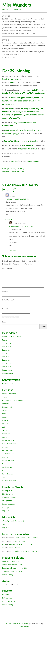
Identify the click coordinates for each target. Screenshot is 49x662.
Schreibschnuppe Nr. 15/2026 (12, 571)
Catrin (4, 410)
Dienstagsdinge (7, 494)
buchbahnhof (7, 407)
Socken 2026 (6, 343)
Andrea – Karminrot (9, 394)
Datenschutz (6, 9)
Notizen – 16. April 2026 (10, 561)
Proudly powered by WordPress (17, 623)
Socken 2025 (6, 347)
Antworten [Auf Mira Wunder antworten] (12, 250)
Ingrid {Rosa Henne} (9, 444)
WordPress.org (7, 604)
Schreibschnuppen (8, 497)
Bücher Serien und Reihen (11, 337)
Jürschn (5, 447)
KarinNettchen (7, 450)
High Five (5, 511)
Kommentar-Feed (8, 601)
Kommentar (7, 269)
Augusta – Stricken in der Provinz (14, 400)
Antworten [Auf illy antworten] (9, 219)
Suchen (4, 322)
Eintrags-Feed (7, 598)
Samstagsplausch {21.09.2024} (13, 169)
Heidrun (5, 437)
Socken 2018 (6, 367)
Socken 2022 (6, 357)
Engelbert (5, 420)
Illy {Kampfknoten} (8, 440)
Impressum (24, 9)
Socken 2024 (6, 350)
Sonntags (5, 507)
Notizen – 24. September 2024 (13, 171)
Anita (4, 544)
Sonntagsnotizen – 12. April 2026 (26, 538)
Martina (5, 457)
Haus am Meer (7, 370)
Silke (3, 477)
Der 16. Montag (20, 541)
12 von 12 (5, 524)
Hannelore (6, 434)
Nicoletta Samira (8, 467)
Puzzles (4, 340)
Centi (4, 414)
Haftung (16, 9)
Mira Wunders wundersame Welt (20, 5)
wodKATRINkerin (8, 454)
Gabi (3, 427)
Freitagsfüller (7, 501)
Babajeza (5, 404)
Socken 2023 (6, 353)
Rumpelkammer (8, 474)
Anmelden (6, 594)
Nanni (4, 464)
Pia (3, 470)
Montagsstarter (33, 161)
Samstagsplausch (8, 504)
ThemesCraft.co (24, 626)
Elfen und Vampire (8, 383)
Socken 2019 (6, 363)
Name (5, 291)
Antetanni (5, 397)
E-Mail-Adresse (8, 300)
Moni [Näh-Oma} (8, 460)
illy (10, 196)
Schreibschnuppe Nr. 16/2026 (12, 565)
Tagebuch (14, 161)
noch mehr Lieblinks (9, 480)
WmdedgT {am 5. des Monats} (13, 521)
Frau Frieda (6, 424)
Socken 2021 (6, 360)
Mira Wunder (37, 76)
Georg (4, 430)
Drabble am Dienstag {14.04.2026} (27, 551)
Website (5, 308)
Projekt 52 (5, 528)
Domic (4, 417)
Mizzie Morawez (8, 373)
